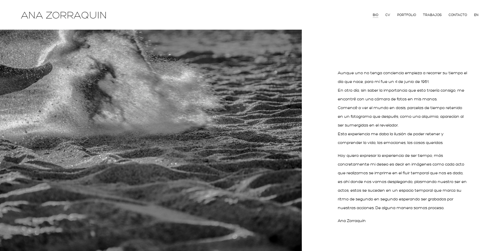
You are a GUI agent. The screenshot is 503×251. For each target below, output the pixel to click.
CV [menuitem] (387, 15)
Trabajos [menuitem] (432, 15)
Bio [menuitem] (375, 15)
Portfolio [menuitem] (406, 15)
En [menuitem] (476, 15)
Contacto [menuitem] (458, 15)
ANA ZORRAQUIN (64, 15)
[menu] (425, 14)
